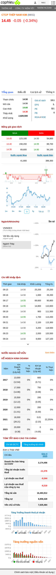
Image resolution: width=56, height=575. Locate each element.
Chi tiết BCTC (12, 444)
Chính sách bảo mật (23, 572)
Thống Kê (6, 8)
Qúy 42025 (44, 455)
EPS (37, 105)
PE (36, 109)
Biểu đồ (22, 92)
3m (13, 211)
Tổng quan (7, 92)
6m (20, 211)
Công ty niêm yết (24, 8)
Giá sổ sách (40, 100)
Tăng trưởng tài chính (33, 444)
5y (33, 211)
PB (36, 113)
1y (27, 211)
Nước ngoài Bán (45, 155)
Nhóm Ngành (44, 8)
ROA (37, 117)
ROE (43, 117)
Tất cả (41, 212)
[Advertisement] (28, 57)
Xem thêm (50, 352)
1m (6, 211)
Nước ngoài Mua (19, 155)
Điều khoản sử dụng (44, 572)
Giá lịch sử (35, 92)
